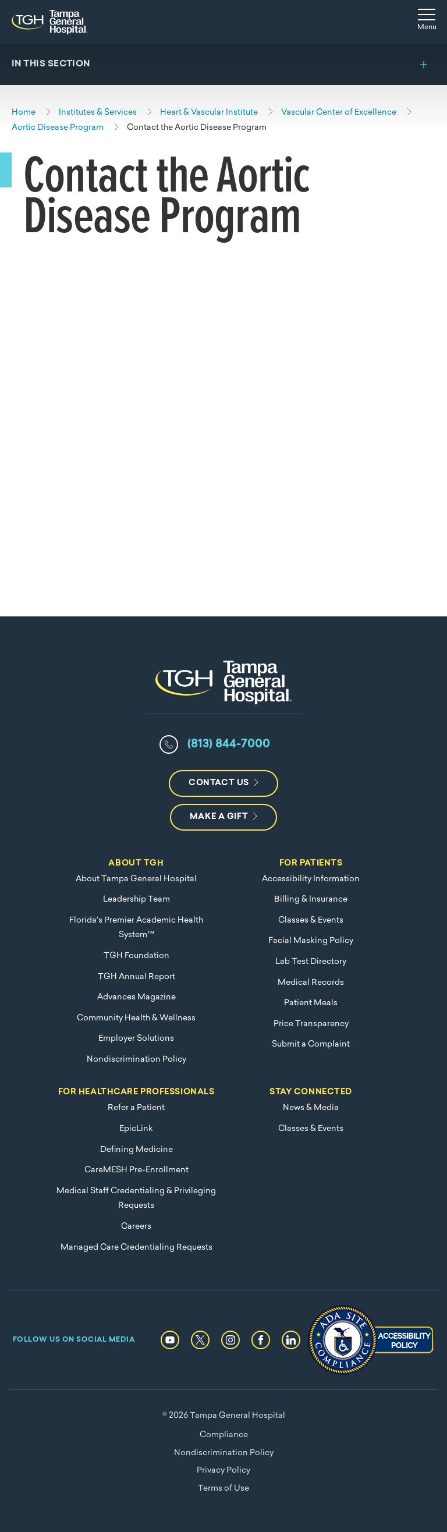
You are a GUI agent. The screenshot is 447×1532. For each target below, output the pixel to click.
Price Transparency (311, 1024)
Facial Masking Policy (310, 941)
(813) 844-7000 (228, 744)
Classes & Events (310, 920)
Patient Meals (311, 1003)
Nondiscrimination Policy (136, 1059)
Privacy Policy (223, 1470)
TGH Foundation (136, 956)
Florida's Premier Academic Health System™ (136, 928)
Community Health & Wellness (136, 1018)
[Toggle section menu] (223, 64)
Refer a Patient (136, 1108)
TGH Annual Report (136, 977)
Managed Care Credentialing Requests (136, 1247)
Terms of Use (223, 1488)
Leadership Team (136, 899)
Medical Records (311, 982)
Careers (136, 1226)
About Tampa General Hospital (136, 879)
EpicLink (136, 1129)
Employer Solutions (136, 1038)
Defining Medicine (136, 1150)
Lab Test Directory (310, 962)
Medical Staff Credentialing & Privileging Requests (136, 1199)
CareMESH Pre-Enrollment (136, 1170)
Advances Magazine (136, 997)
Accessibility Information (311, 879)
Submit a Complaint (311, 1044)
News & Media (311, 1108)
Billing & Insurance (310, 899)
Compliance (224, 1435)
